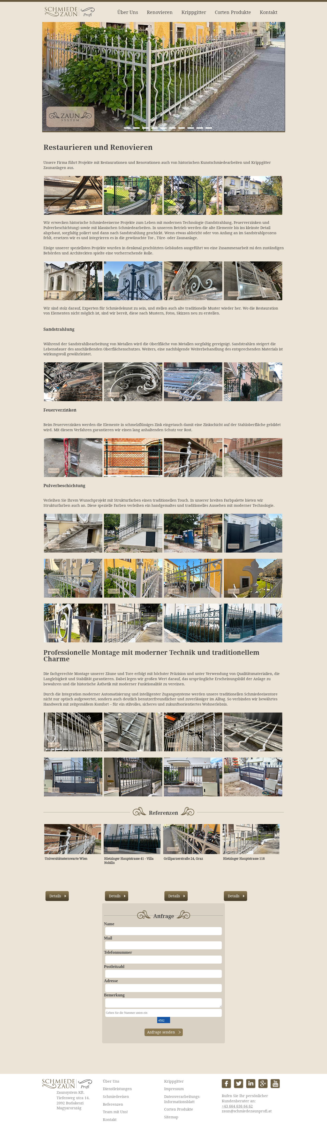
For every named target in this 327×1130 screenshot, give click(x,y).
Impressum (174, 1089)
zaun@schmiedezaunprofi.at (247, 1111)
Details (55, 896)
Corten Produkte (233, 12)
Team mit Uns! (115, 1112)
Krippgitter (193, 12)
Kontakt (268, 12)
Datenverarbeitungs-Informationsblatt (182, 1099)
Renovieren (160, 12)
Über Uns (127, 12)
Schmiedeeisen (116, 1096)
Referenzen (113, 1104)
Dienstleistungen (117, 1089)
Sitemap (171, 1117)
